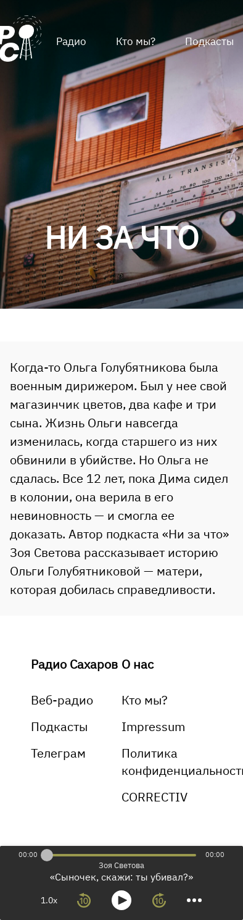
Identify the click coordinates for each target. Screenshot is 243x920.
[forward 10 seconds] (159, 900)
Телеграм (58, 753)
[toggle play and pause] (121, 900)
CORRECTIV (154, 796)
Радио (71, 41)
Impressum (153, 726)
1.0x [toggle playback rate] (49, 900)
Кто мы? (135, 41)
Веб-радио (62, 700)
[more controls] (194, 900)
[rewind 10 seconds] (83, 900)
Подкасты (59, 726)
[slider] (47, 855)
